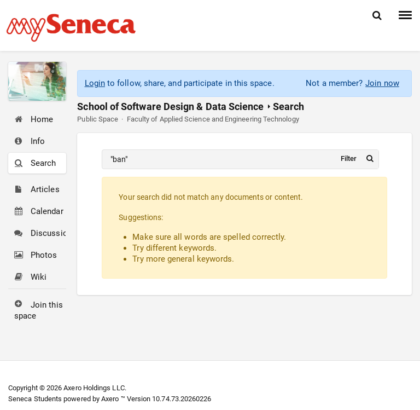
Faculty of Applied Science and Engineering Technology (213, 119)
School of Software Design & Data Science (170, 106)
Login (95, 83)
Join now (382, 83)
